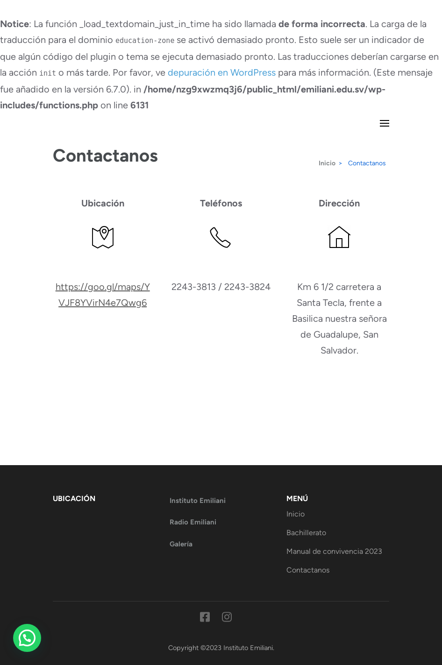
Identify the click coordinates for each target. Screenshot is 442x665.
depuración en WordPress (222, 72)
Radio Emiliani (193, 522)
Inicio (295, 513)
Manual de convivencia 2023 (334, 551)
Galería (181, 544)
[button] (27, 638)
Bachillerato (306, 532)
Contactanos (307, 570)
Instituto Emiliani (198, 500)
